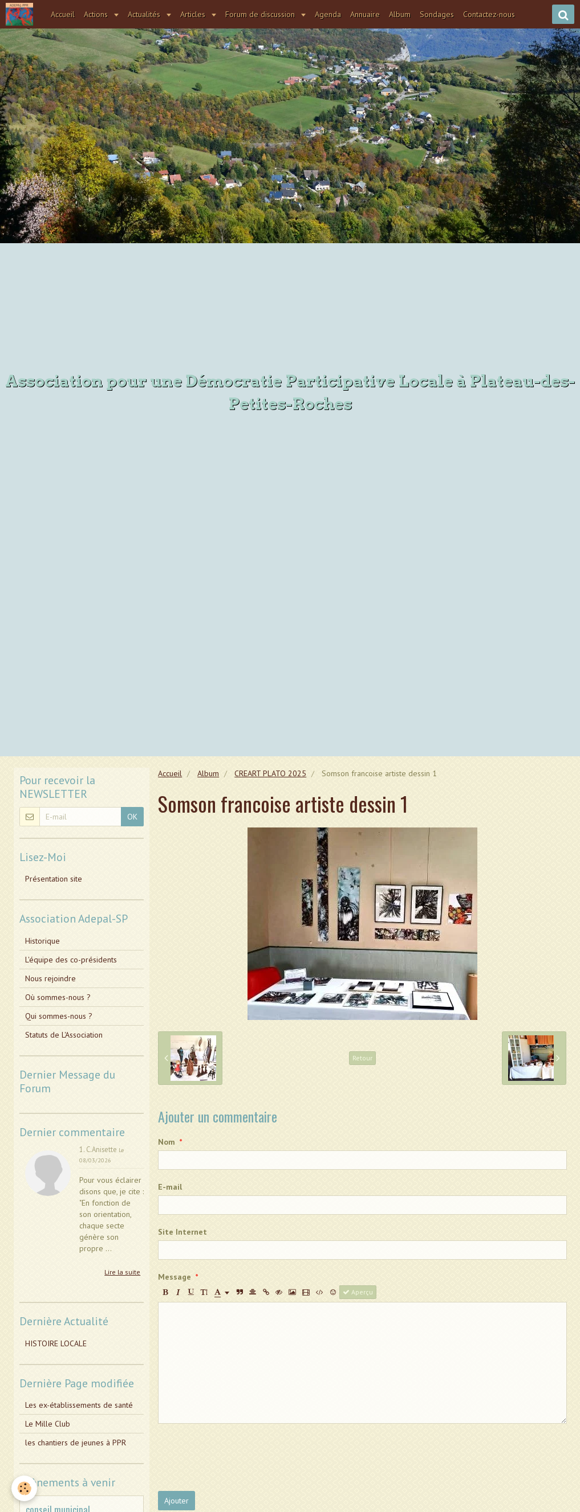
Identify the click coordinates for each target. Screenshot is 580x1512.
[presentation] (244, 1457)
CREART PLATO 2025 (270, 773)
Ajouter (176, 1500)
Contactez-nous (491, 14)
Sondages (438, 14)
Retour (362, 1058)
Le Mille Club (47, 1424)
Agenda (330, 14)
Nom (166, 1142)
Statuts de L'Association (64, 1035)
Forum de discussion (263, 14)
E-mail (170, 1187)
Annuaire (367, 14)
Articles (195, 14)
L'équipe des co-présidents (71, 959)
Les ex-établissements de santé (79, 1405)
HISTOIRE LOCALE (56, 1343)
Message (174, 1277)
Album (401, 14)
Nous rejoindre (50, 978)
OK (132, 817)
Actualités (146, 14)
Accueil (64, 14)
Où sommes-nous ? (58, 997)
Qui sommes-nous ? (58, 1016)
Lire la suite (122, 1272)
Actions (99, 14)
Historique (42, 941)
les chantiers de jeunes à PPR (75, 1442)
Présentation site (53, 879)
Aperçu (358, 1292)
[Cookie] (24, 1488)
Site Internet (182, 1232)
